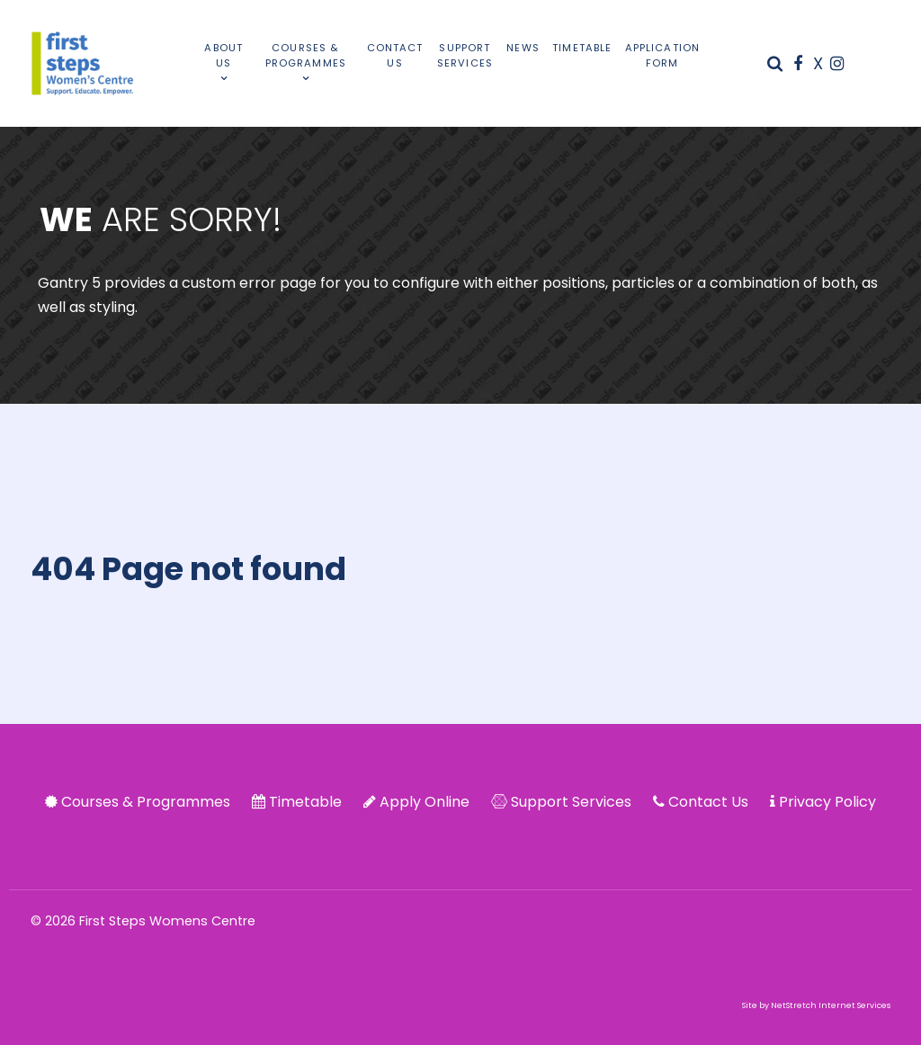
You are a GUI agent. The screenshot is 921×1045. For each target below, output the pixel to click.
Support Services (571, 801)
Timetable (305, 801)
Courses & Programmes (145, 801)
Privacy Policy (827, 801)
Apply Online (424, 801)
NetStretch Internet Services (830, 1005)
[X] (820, 63)
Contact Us (708, 801)
